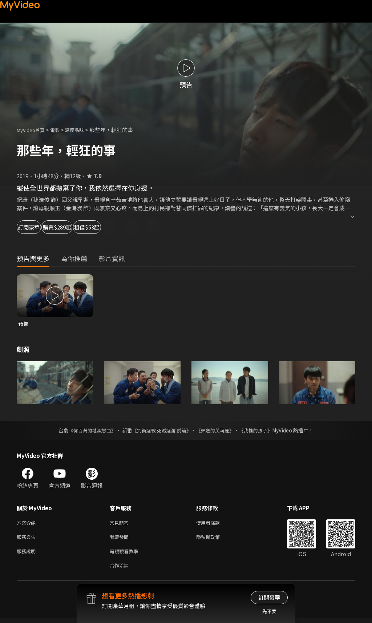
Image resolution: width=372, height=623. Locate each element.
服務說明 (28, 554)
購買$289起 (86, 227)
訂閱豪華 (37, 227)
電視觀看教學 (126, 554)
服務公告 (28, 539)
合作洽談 (121, 570)
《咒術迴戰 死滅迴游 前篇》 (161, 431)
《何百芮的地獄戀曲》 (87, 431)
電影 (60, 129)
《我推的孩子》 (261, 431)
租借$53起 (136, 227)
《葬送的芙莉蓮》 (218, 431)
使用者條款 (214, 524)
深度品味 (82, 129)
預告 (23, 324)
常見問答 (121, 524)
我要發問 (121, 539)
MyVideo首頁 (33, 129)
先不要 (269, 611)
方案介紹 (28, 524)
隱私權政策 (214, 539)
